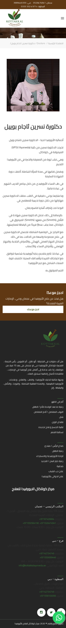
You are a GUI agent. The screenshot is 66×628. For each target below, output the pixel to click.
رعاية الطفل (57, 451)
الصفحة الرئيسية (55, 43)
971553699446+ (48, 557)
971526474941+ (48, 523)
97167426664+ (46, 519)
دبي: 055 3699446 (22, 3)
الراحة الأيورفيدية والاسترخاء (49, 456)
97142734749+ (46, 553)
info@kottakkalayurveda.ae (32, 565)
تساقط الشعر (57, 432)
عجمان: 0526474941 (42, 3)
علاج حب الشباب (55, 471)
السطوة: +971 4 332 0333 (33, 6)
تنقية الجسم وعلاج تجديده (50, 427)
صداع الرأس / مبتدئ (53, 446)
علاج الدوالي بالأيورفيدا (52, 476)
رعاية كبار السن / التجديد (52, 461)
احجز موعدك (33, 309)
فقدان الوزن (57, 422)
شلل (61, 417)
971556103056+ (48, 596)
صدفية (60, 466)
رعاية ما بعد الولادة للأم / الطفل (47, 407)
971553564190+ (31, 523)
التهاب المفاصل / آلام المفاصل (48, 412)
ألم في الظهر (57, 402)
